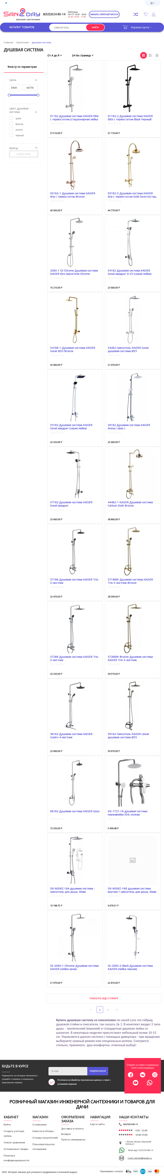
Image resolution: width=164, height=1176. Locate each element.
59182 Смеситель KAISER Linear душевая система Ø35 (128, 735)
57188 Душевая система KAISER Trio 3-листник (74, 581)
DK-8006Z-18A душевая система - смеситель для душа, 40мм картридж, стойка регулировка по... (73, 890)
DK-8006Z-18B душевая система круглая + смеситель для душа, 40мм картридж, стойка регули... (132, 890)
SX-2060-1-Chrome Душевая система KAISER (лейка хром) (74, 967)
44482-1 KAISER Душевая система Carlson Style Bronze (130, 504)
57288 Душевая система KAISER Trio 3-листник (74, 658)
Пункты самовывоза (73, 1139)
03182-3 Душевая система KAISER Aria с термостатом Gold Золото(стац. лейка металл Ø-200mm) (132, 195)
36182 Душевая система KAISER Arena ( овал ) (129, 426)
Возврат (66, 1134)
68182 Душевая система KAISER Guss (74, 811)
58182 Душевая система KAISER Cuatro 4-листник (71, 735)
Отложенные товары (16, 1149)
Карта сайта (97, 1124)
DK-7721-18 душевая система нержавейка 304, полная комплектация (127, 813)
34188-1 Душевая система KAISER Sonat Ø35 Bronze (72, 349)
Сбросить (23, 154)
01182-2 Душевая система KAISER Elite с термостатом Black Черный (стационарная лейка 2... (130, 117)
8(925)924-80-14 (54, 14)
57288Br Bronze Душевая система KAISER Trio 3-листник (130, 658)
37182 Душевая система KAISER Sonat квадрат (71, 504)
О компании (39, 1124)
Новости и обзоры (43, 1131)
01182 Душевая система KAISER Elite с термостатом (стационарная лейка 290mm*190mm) (74, 117)
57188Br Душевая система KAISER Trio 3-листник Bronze (130, 581)
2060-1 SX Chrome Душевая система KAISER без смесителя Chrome (74, 272)
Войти (7, 1124)
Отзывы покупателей (45, 1137)
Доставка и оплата (72, 1128)
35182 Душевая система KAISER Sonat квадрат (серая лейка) (71, 426)
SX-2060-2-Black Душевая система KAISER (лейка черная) (130, 967)
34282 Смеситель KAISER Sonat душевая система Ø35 (128, 349)
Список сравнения (14, 1142)
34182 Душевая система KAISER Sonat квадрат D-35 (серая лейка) (129, 272)
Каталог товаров (21, 27)
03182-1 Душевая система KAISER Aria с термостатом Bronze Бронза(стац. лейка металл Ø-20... (72, 195)
